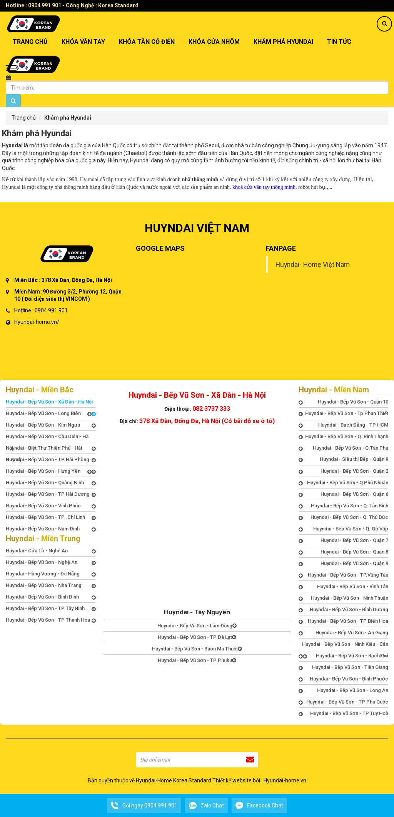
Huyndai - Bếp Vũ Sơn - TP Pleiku (197, 660)
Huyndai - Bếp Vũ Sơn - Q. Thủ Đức (344, 517)
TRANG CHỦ (30, 41)
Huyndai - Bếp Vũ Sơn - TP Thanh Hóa (51, 620)
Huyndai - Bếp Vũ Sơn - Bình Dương (344, 610)
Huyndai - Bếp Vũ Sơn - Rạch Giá (346, 656)
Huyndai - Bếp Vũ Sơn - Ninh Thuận (344, 598)
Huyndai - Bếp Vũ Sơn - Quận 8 (344, 552)
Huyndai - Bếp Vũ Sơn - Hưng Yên (49, 471)
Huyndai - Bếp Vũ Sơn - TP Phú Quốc (344, 702)
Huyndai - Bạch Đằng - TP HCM (344, 425)
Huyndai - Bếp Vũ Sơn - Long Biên (49, 413)
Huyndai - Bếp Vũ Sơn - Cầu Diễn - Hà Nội (51, 438)
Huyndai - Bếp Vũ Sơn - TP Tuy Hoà (344, 713)
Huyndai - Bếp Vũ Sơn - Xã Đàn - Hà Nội (51, 403)
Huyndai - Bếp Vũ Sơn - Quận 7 (344, 540)
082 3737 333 (211, 408)
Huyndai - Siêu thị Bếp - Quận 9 (344, 459)
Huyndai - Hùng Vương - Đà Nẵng (51, 574)
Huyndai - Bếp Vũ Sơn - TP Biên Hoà (344, 621)
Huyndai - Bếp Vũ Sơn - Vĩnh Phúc (51, 506)
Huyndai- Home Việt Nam (312, 264)
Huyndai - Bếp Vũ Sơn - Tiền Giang (344, 667)
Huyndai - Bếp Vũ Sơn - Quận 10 (344, 402)
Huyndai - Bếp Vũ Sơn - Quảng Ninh (51, 483)
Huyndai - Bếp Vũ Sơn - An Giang (344, 633)
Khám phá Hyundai (283, 41)
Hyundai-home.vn (285, 780)
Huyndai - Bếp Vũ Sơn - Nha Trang (51, 585)
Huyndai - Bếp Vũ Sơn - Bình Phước (344, 679)
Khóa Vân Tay (83, 41)
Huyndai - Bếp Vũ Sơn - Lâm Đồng (197, 626)
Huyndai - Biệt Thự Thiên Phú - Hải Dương (51, 449)
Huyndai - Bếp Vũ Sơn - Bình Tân (344, 587)
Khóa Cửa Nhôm (214, 41)
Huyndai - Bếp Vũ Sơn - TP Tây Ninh (51, 608)
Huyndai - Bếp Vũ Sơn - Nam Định (51, 529)
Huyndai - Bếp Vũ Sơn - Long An (344, 690)
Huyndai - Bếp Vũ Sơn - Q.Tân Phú (344, 448)
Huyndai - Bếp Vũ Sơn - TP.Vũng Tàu (344, 575)
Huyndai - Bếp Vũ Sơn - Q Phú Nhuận (344, 483)
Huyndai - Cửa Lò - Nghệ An (51, 551)
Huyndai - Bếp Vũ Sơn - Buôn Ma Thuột (197, 649)
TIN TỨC (339, 41)
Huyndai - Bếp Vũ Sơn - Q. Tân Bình (344, 506)
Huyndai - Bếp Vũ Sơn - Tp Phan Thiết (344, 413)
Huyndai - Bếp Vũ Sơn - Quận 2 (344, 471)
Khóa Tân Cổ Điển (147, 41)
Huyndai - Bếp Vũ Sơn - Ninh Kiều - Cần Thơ (344, 645)
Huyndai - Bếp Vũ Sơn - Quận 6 (344, 494)
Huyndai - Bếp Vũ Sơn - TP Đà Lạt (197, 637)
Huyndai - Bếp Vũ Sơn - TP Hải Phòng (51, 461)
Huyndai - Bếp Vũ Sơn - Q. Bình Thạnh (344, 437)
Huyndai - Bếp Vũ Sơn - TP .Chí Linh (51, 517)
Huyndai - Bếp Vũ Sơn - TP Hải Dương (51, 494)
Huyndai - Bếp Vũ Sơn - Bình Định (51, 597)
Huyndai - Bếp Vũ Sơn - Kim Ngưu (51, 425)
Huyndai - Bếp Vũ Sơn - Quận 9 (344, 563)
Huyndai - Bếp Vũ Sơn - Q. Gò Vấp (344, 529)
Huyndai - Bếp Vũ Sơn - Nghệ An (51, 562)
